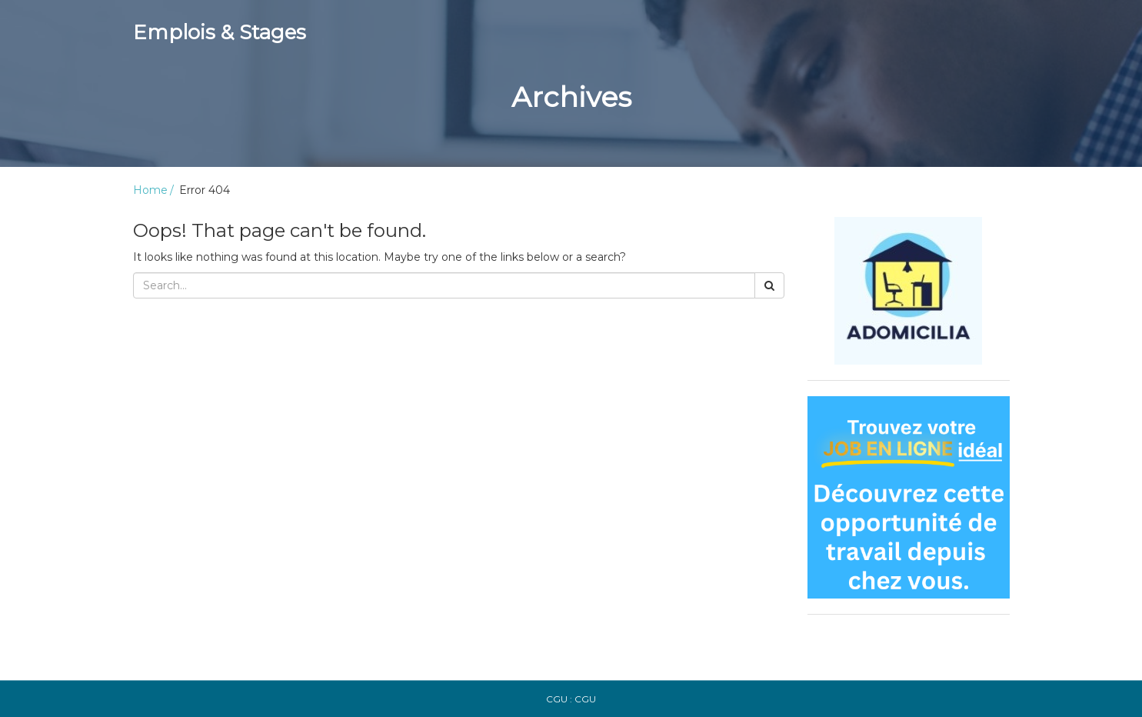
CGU (585, 699)
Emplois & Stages (219, 32)
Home (150, 190)
